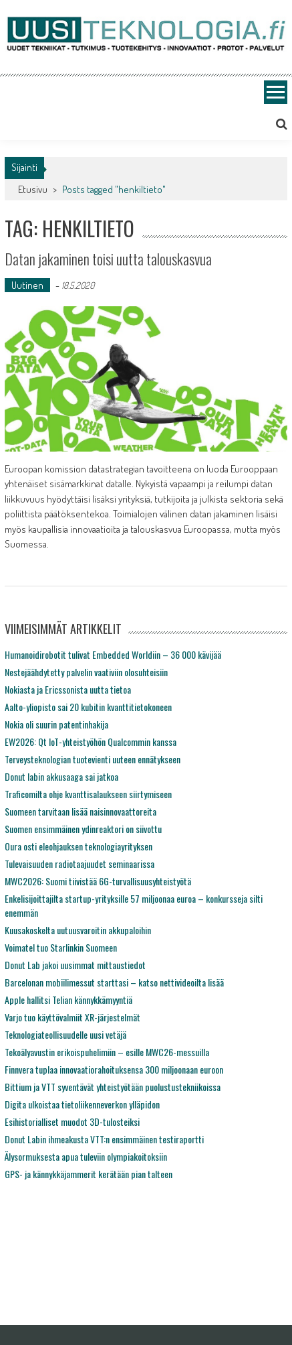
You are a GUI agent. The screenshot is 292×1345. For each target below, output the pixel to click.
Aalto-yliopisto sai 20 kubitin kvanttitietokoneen (88, 707)
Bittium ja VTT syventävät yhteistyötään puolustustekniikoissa (113, 1087)
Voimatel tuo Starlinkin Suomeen (61, 947)
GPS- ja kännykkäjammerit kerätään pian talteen (88, 1174)
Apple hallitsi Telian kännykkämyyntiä (68, 999)
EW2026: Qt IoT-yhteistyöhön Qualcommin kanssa (90, 741)
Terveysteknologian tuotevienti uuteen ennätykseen (92, 759)
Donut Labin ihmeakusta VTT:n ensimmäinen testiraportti (104, 1139)
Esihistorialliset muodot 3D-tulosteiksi (72, 1121)
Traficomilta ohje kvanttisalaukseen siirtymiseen (88, 794)
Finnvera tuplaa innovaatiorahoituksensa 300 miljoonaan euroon (114, 1069)
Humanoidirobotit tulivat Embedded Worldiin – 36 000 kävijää (113, 654)
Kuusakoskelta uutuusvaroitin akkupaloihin (78, 930)
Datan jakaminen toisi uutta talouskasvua (108, 258)
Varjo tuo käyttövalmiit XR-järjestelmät (72, 1017)
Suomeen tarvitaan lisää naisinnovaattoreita (80, 811)
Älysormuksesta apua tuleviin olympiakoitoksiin (86, 1156)
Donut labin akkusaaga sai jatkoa (61, 776)
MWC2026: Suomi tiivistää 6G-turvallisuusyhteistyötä (98, 881)
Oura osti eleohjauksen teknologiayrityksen (78, 846)
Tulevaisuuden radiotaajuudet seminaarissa (79, 863)
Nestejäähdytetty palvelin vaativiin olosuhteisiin (86, 672)
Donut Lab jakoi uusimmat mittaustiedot (75, 965)
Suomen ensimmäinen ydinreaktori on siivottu (83, 829)
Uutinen (27, 285)
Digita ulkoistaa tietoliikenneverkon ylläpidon (82, 1104)
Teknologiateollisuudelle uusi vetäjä (65, 1034)
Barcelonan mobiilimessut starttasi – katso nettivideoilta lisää (114, 982)
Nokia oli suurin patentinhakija (56, 724)
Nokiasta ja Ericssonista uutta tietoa (68, 689)
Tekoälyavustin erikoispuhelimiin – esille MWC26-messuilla (107, 1052)
